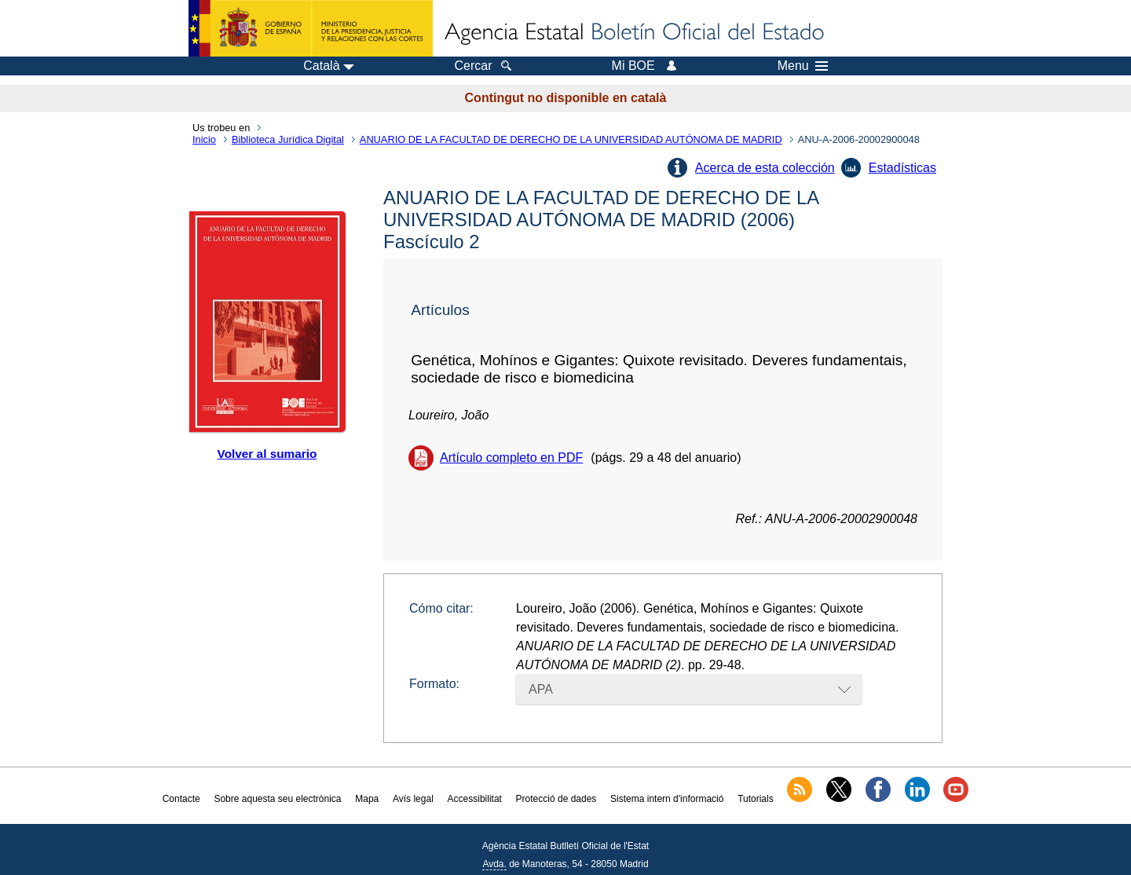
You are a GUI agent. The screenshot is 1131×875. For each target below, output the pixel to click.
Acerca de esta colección (765, 167)
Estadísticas (902, 167)
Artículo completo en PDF (511, 457)
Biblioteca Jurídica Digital (288, 139)
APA (541, 689)
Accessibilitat (475, 798)
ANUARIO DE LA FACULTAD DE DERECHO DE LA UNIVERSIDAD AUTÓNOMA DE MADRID (571, 139)
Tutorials (756, 798)
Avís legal (413, 798)
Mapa (367, 798)
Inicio (204, 139)
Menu (803, 66)
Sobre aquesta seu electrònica (277, 798)
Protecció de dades (556, 798)
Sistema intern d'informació (666, 798)
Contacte (181, 798)
